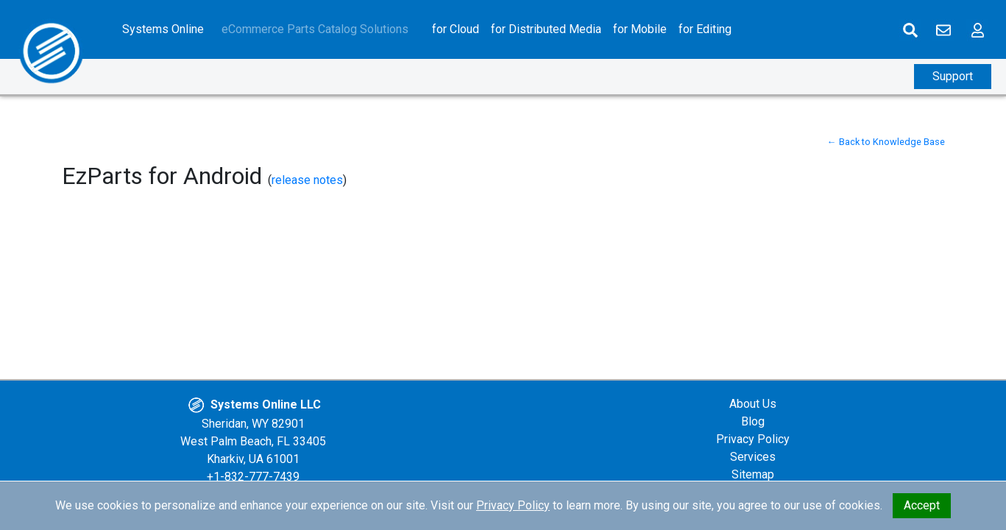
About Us (752, 404)
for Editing (705, 29)
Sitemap (753, 474)
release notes (307, 180)
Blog (753, 421)
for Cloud (455, 29)
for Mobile (640, 29)
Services (753, 457)
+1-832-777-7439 (253, 477)
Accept (922, 505)
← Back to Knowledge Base (886, 141)
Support (952, 76)
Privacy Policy (753, 439)
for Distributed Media (546, 29)
